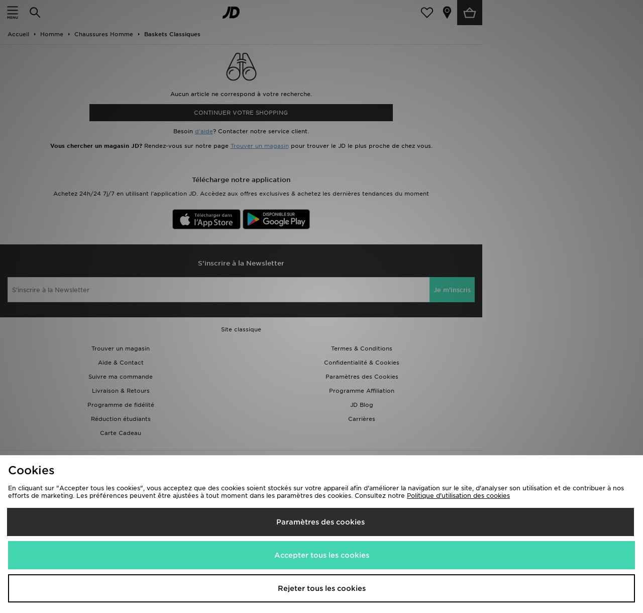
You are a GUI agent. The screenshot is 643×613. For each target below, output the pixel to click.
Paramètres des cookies (320, 522)
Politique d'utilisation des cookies (458, 495)
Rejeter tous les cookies (322, 588)
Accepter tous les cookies (321, 555)
